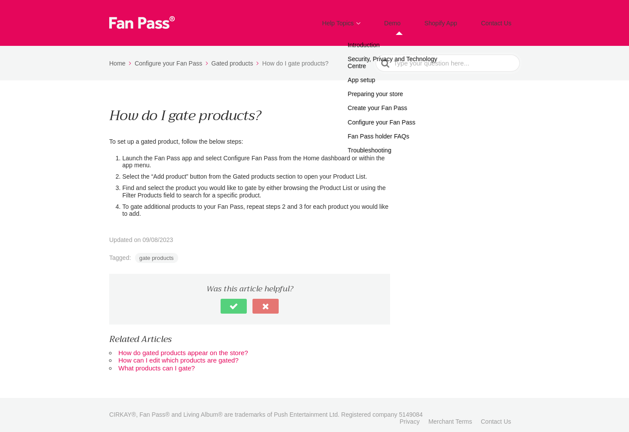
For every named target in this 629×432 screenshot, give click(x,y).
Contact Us (500, 20)
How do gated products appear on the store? (183, 346)
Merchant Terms (450, 415)
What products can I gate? (156, 361)
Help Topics (366, 20)
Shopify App (452, 20)
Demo (412, 20)
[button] (234, 300)
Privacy (410, 415)
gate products (156, 252)
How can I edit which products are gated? (178, 354)
